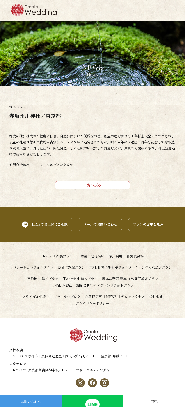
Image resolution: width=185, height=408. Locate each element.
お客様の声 (93, 296)
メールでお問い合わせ (100, 224)
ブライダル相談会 (35, 296)
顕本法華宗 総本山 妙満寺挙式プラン (130, 278)
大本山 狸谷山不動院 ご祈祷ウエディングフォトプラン (92, 285)
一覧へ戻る (92, 185)
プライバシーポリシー (92, 303)
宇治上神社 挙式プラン (80, 278)
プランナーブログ (66, 296)
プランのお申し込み (148, 224)
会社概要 (156, 296)
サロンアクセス (133, 296)
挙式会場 (115, 256)
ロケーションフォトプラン (33, 267)
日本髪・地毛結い (90, 256)
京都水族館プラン (71, 267)
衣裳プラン (64, 256)
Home (46, 256)
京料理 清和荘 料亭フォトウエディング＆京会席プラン (130, 267)
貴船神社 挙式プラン (42, 278)
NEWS (111, 296)
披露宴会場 (135, 256)
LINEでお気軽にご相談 (50, 224)
